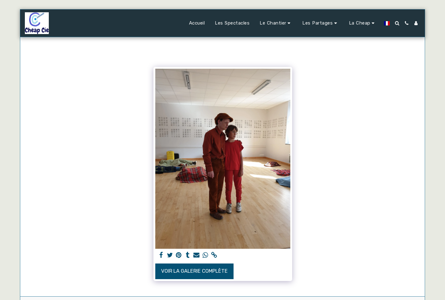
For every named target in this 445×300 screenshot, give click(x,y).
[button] (276, 23)
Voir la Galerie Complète (194, 271)
